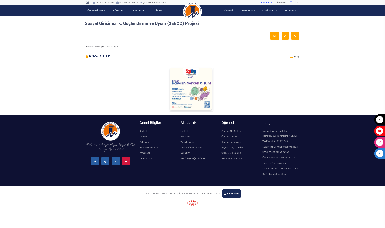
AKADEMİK (139, 10)
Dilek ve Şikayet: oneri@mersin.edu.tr (280, 168)
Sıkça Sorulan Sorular (232, 158)
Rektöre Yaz (267, 2)
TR (291, 2)
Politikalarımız (147, 142)
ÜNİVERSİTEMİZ (96, 10)
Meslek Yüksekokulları (191, 147)
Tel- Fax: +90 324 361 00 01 (276, 141)
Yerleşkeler (145, 153)
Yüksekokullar (187, 142)
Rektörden (144, 131)
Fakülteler (185, 136)
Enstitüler (185, 131)
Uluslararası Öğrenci (231, 153)
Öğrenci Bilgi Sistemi (231, 131)
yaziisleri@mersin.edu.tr (154, 2)
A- (295, 35)
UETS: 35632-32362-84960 (275, 152)
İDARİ (159, 10)
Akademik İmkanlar (149, 147)
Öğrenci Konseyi (229, 136)
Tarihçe (143, 136)
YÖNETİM (118, 10)
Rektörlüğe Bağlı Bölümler (193, 158)
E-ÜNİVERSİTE (269, 10)
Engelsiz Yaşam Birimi (232, 147)
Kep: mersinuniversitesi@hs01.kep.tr (280, 147)
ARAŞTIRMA (248, 10)
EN (297, 2)
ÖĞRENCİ (228, 10)
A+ (274, 35)
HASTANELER (290, 10)
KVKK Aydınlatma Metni (274, 174)
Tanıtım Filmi (146, 158)
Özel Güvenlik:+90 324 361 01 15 (278, 157)
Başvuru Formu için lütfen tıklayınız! (102, 46)
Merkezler (185, 153)
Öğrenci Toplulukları (231, 142)
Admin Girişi (233, 193)
